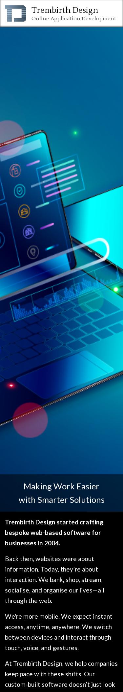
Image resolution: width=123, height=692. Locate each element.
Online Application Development (73, 18)
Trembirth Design (64, 10)
